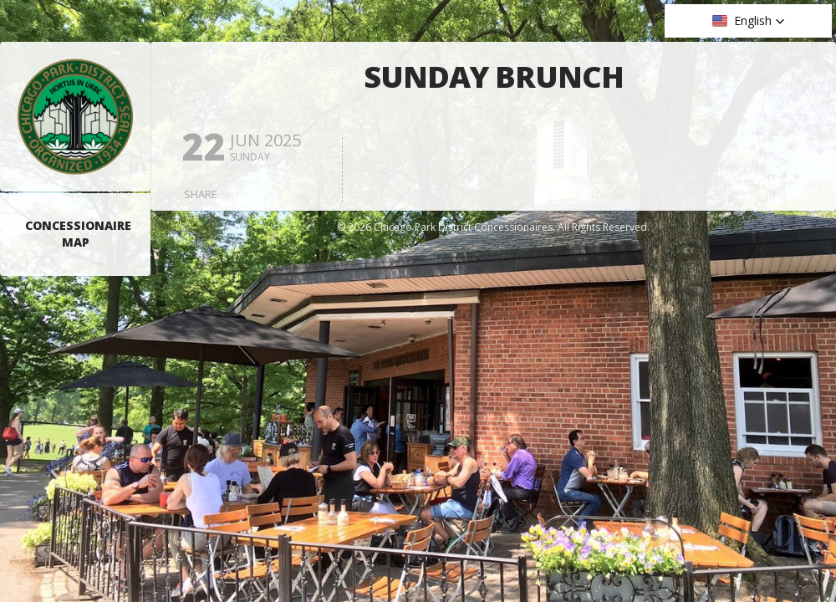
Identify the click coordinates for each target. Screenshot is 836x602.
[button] (748, 20)
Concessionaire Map (78, 233)
